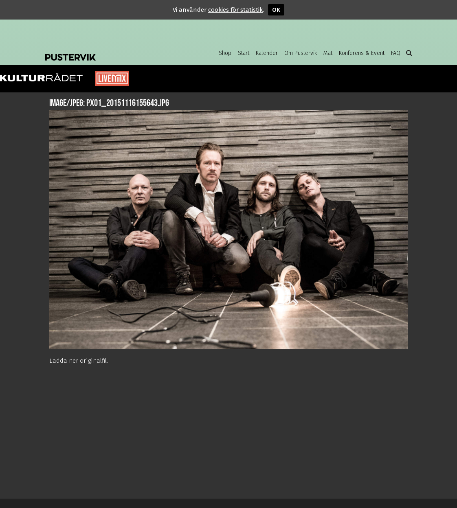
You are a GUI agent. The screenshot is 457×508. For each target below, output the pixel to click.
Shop (225, 53)
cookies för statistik (235, 9)
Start (243, 53)
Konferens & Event (361, 53)
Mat (327, 53)
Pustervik (110, 50)
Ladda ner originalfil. (78, 360)
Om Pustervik (300, 53)
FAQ (395, 53)
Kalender (267, 53)
